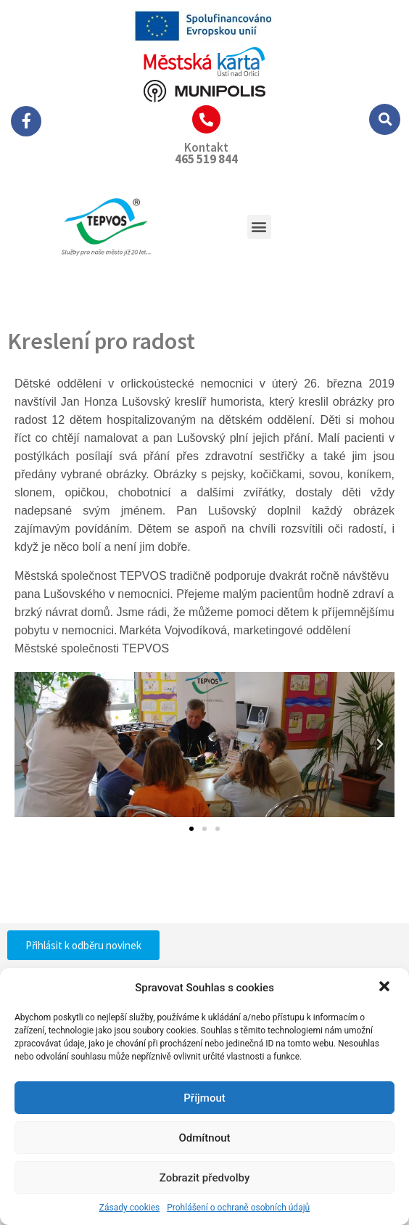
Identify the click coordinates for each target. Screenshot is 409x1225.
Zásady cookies (129, 1208)
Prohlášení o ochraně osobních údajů (238, 1208)
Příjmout (204, 1098)
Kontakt (206, 147)
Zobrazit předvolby (205, 1177)
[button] (385, 987)
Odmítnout (205, 1137)
